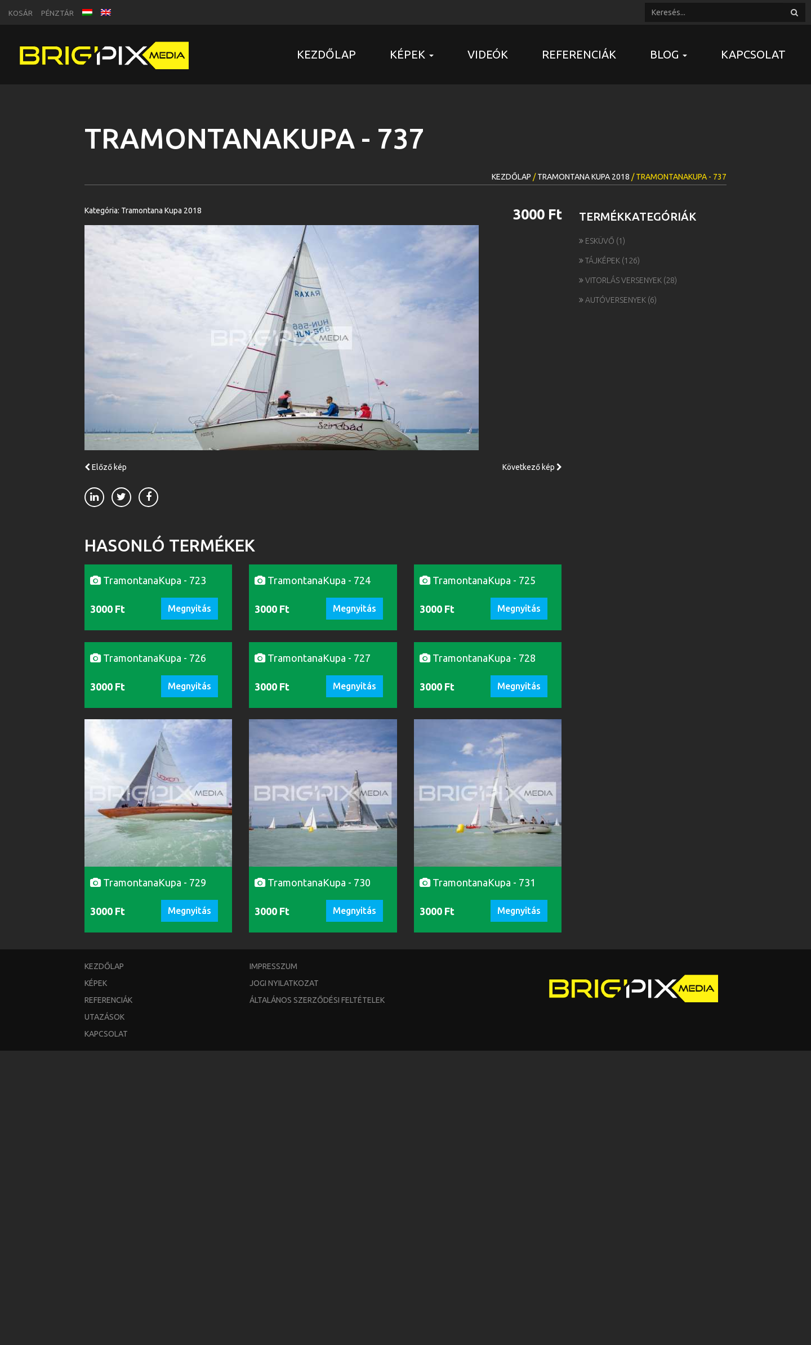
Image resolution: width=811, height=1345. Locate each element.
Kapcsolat (753, 54)
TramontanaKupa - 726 (148, 952)
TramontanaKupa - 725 (478, 727)
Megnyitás (189, 755)
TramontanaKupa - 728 (478, 952)
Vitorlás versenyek (621, 280)
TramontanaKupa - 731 (478, 1176)
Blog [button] (668, 54)
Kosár (20, 13)
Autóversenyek (613, 299)
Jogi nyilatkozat (284, 1277)
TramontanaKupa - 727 (313, 952)
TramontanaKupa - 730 (313, 1176)
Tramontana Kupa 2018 (583, 176)
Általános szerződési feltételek (317, 1294)
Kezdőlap (326, 54)
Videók (487, 54)
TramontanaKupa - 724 (313, 727)
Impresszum (273, 1260)
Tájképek (600, 260)
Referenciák (579, 54)
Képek (95, 1277)
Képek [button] (412, 54)
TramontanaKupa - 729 (148, 1176)
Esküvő (597, 240)
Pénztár (57, 13)
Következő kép (532, 467)
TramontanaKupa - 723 (148, 727)
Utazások (104, 1311)
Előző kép (105, 467)
